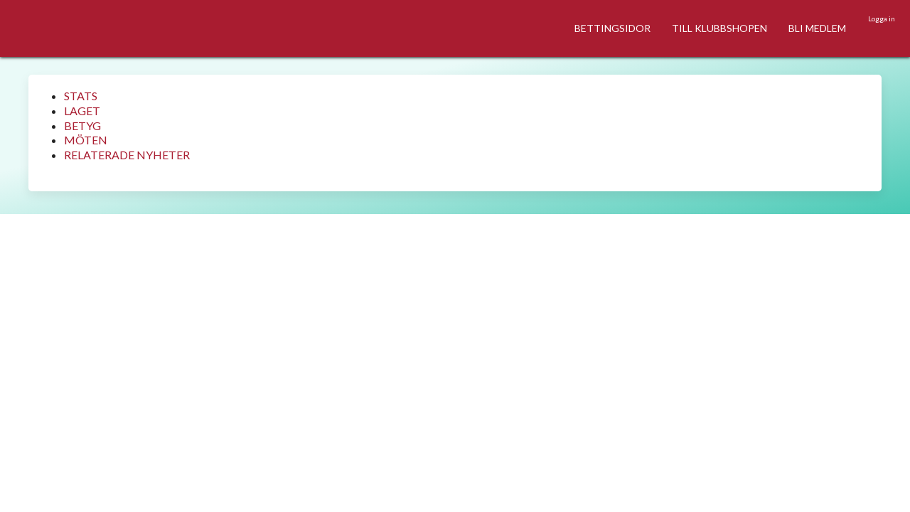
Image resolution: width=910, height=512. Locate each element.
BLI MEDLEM (817, 28)
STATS (80, 95)
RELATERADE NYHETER (127, 154)
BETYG (82, 125)
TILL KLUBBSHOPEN (719, 28)
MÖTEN (85, 139)
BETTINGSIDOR (612, 28)
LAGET (82, 110)
